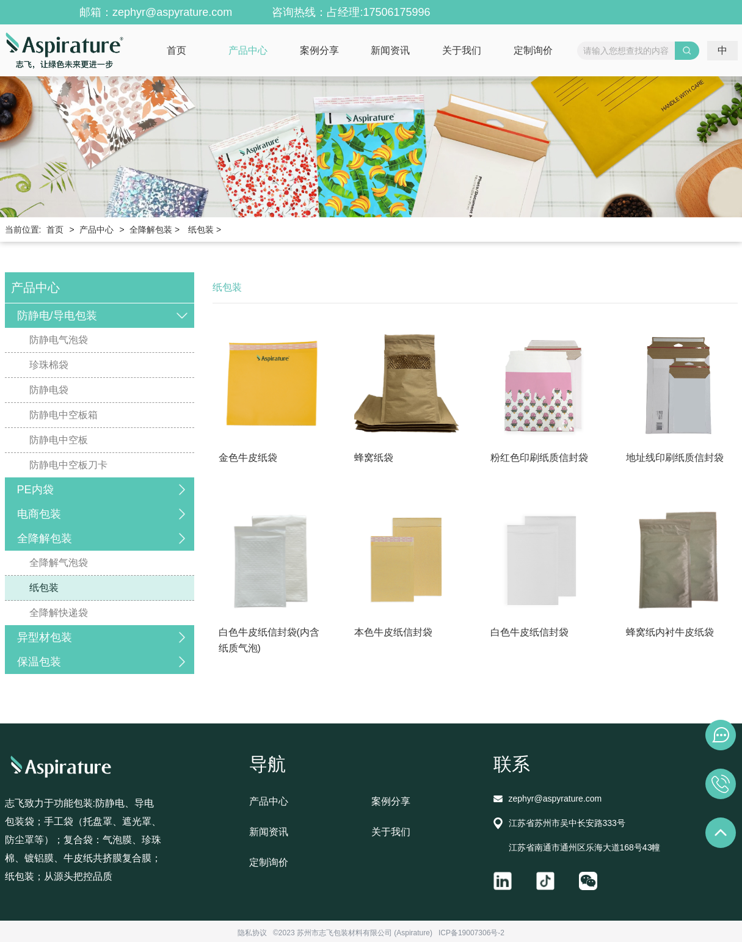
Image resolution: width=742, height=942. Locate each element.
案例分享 (319, 50)
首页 (176, 50)
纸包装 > (204, 229)
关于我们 (461, 50)
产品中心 (247, 50)
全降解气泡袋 (58, 562)
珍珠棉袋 (48, 365)
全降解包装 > (154, 229)
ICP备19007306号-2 (471, 933)
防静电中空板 (58, 440)
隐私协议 (252, 933)
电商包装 (39, 514)
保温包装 (39, 662)
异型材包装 (44, 637)
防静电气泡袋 (58, 340)
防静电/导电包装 (57, 316)
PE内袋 (35, 490)
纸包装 (44, 587)
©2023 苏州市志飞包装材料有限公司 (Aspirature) (352, 933)
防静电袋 (48, 390)
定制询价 (533, 50)
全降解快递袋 (58, 612)
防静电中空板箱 (63, 415)
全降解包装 (44, 538)
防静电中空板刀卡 (68, 465)
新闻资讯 (390, 50)
